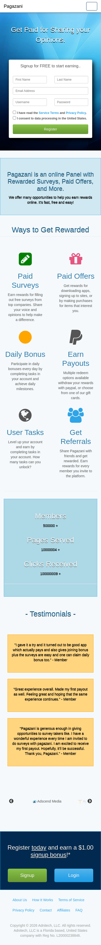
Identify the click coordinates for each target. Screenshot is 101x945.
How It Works (42, 900)
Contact (46, 910)
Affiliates (63, 910)
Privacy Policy (76, 113)
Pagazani (13, 6)
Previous (11, 801)
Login (73, 875)
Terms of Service (71, 900)
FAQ (78, 910)
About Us (20, 900)
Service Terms (49, 113)
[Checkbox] (14, 112)
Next (89, 801)
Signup (27, 875)
